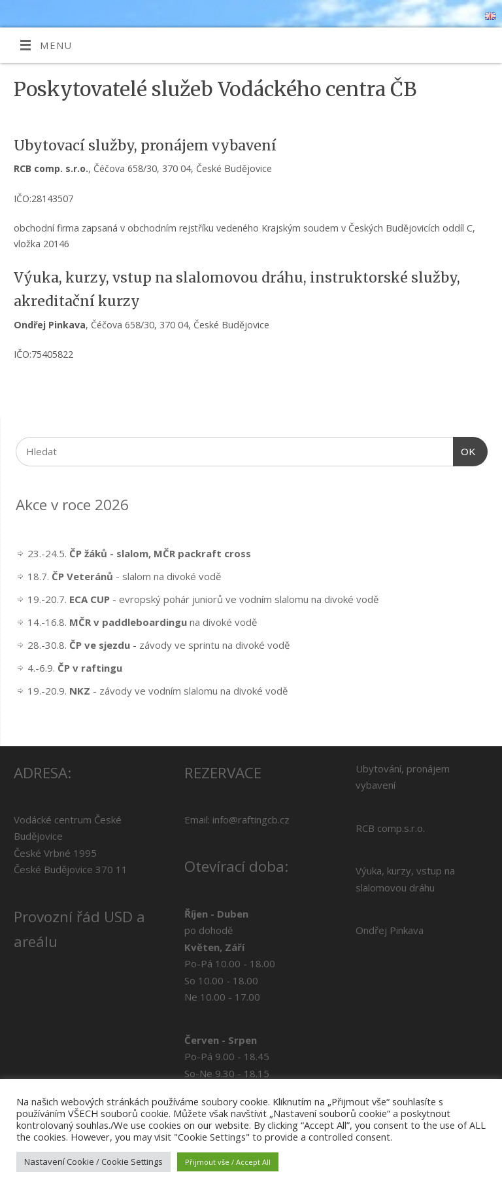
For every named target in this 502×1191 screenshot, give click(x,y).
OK (465, 450)
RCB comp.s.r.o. (390, 828)
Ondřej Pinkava (390, 930)
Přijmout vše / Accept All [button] (228, 1162)
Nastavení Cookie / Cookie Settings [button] (93, 1161)
